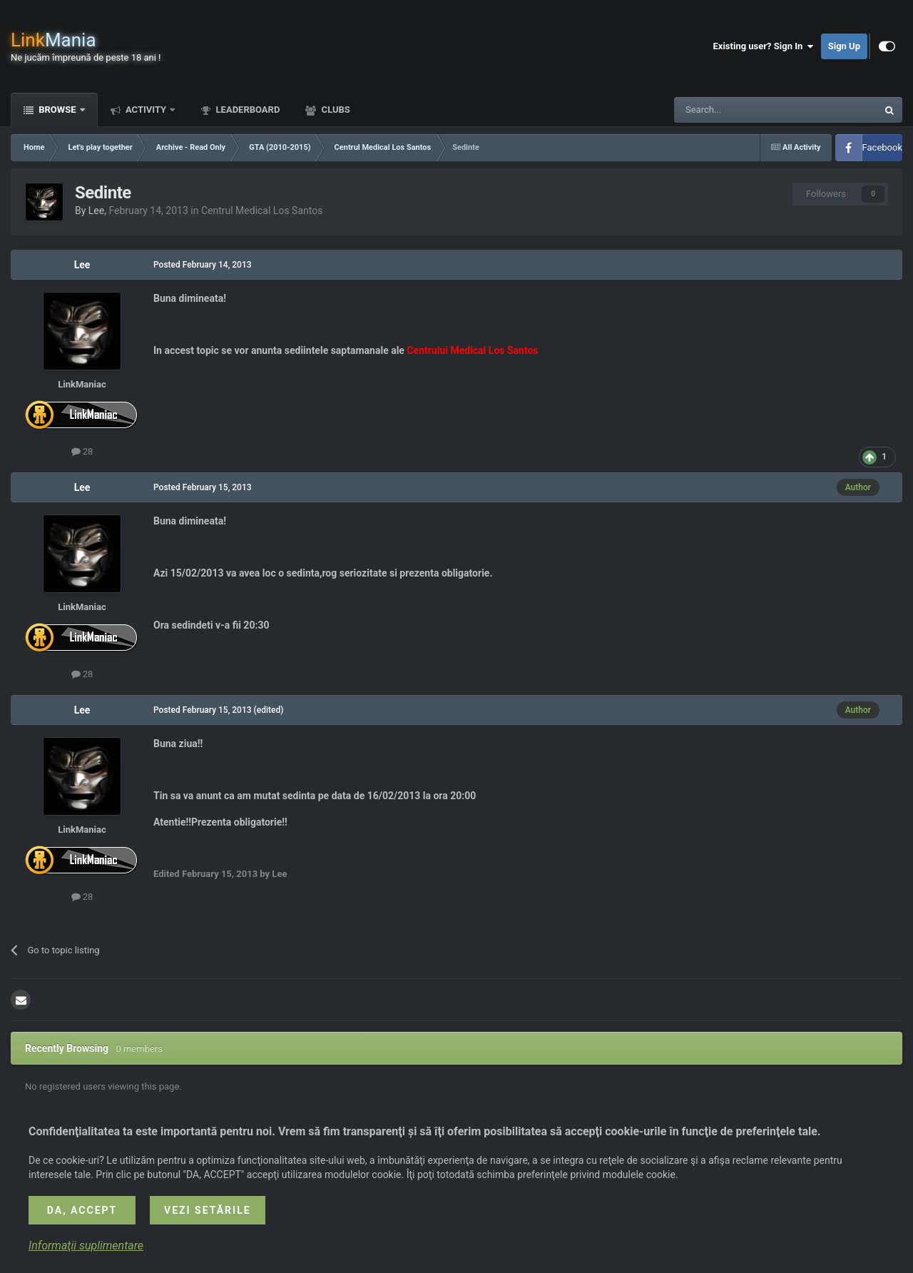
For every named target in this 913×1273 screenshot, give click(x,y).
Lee (96, 210)
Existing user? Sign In (763, 46)
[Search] (742, 110)
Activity (146, 109)
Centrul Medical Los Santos (262, 210)
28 (82, 451)
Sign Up (844, 46)
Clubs (334, 109)
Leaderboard (246, 109)
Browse (57, 109)
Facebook (882, 147)
